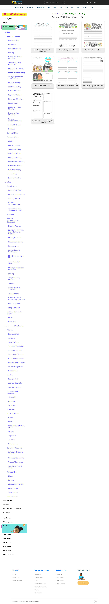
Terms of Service (17, 580)
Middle (85, 7)
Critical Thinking (60, 583)
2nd (55, 7)
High (92, 7)
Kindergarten (40, 7)
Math (36, 580)
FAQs (14, 574)
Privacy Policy (16, 577)
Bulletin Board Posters (40, 583)
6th (78, 7)
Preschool (29, 7)
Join (83, 583)
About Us (15, 570)
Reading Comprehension (40, 586)
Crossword (59, 574)
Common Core (38, 592)
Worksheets (19, 7)
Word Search (59, 577)
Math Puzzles (60, 580)
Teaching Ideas (38, 577)
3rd (61, 7)
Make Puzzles (61, 570)
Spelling (36, 589)
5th (72, 7)
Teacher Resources (41, 570)
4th (67, 7)
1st (49, 7)
